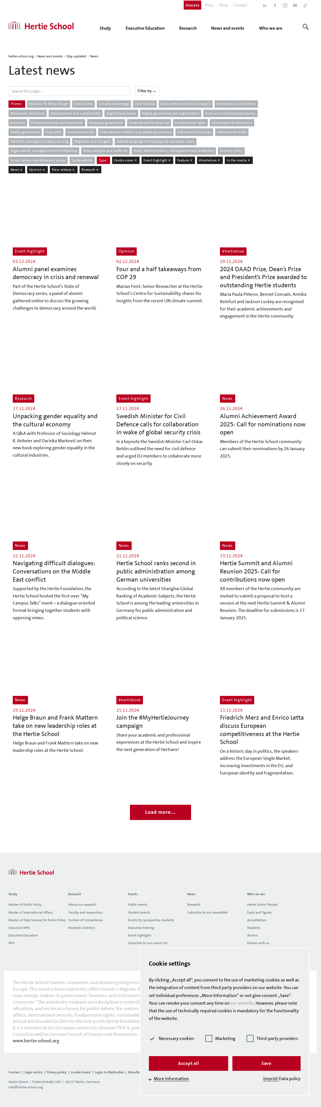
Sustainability (82, 160)
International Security (194, 132)
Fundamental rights (190, 122)
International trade (232, 132)
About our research (82, 904)
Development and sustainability (76, 113)
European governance (106, 122)
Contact (240, 5)
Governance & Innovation (232, 122)
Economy (17, 122)
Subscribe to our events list (148, 943)
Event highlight (157, 160)
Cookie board (81, 1072)
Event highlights (139, 935)
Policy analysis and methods (105, 150)
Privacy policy (57, 1072)
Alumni (252, 935)
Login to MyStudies (109, 1072)
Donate (192, 5)
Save (266, 1063)
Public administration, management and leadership (174, 150)
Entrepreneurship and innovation (57, 122)
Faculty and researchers (85, 912)
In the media (239, 160)
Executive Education (23, 935)
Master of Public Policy (25, 904)
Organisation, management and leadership (43, 150)
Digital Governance (121, 113)
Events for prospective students (151, 920)
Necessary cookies (171, 1038)
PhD (11, 943)
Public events (137, 904)
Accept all (188, 1063)
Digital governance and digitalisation (170, 113)
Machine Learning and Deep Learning (39, 141)
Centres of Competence (85, 920)
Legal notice (33, 1072)
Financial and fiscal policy (149, 122)
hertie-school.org (20, 56)
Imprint (271, 1079)
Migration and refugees (92, 141)
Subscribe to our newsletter (207, 912)
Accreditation (256, 920)
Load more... (160, 812)
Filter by (147, 90)
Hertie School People (262, 904)
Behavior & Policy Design (49, 104)
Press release (64, 169)
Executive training (141, 927)
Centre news (126, 160)
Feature (185, 160)
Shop (223, 5)
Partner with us (258, 943)
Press (209, 5)
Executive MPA (19, 927)
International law (80, 132)
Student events (139, 912)
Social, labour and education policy (38, 160)
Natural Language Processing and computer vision (155, 141)
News (94, 56)
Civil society (83, 104)
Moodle (134, 1072)
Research (90, 169)
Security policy (231, 150)
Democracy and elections (236, 104)
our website (242, 1003)
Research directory (81, 927)
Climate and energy (114, 104)
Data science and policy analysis (186, 104)
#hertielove (210, 160)
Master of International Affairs (30, 912)
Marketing (220, 1038)
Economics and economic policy (230, 113)
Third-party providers (272, 1038)
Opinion (37, 169)
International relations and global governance (136, 132)
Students (253, 927)
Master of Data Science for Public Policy (37, 920)
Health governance (25, 132)
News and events (50, 56)
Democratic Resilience (27, 113)
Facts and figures (259, 912)
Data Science (145, 104)
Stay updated (76, 56)
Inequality (53, 132)
